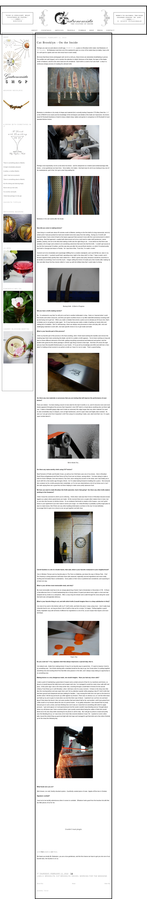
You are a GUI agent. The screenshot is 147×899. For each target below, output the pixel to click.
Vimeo (55, 852)
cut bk (38, 852)
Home (73, 883)
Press (100, 30)
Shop (91, 30)
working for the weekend (93, 876)
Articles (59, 30)
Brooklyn (50, 876)
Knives (75, 876)
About (34, 30)
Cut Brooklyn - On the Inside (57, 42)
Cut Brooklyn (63, 876)
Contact (110, 30)
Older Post (107, 883)
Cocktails (46, 30)
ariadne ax (47, 852)
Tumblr (82, 30)
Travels (71, 30)
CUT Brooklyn (41, 50)
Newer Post (40, 883)
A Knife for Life (70, 48)
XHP (107, 112)
